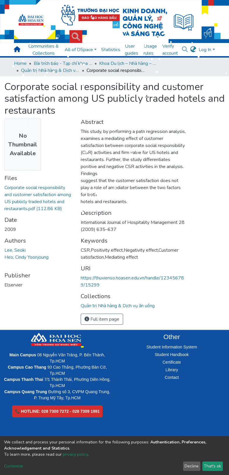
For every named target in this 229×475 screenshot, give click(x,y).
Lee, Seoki (15, 250)
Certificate (172, 362)
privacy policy (75, 454)
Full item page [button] (102, 319)
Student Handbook (172, 354)
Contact (172, 377)
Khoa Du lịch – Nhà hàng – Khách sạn (128, 63)
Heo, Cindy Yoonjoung (26, 257)
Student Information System (172, 347)
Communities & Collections (43, 49)
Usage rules (150, 49)
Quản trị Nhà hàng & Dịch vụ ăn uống (50, 70)
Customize (13, 466)
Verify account (170, 49)
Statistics (110, 49)
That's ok (212, 466)
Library (172, 369)
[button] (193, 49)
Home (20, 63)
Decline (192, 466)
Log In (205, 49)
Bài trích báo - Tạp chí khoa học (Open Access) (63, 63)
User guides (131, 49)
